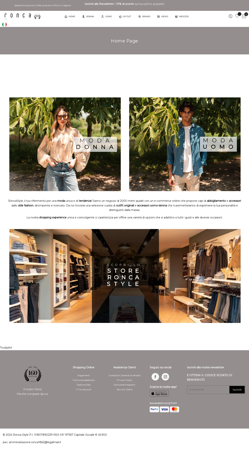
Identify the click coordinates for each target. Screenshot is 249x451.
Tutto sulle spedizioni (83, 380)
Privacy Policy (124, 380)
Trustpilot (6, 347)
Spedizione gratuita (24, 5)
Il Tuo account (83, 389)
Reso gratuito (44, 5)
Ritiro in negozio (62, 5)
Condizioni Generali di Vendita (124, 375)
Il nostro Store (32, 389)
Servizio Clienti (125, 389)
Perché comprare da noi (32, 394)
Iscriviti (237, 389)
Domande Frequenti (124, 384)
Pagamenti (83, 375)
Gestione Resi (84, 384)
